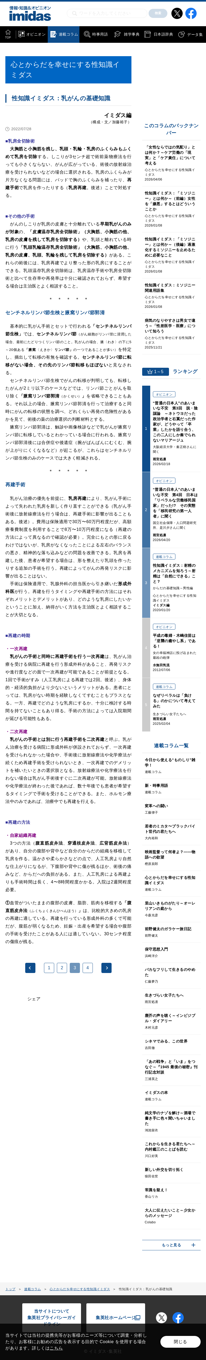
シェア (34, 999)
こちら (56, 1348)
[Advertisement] (48, 1075)
